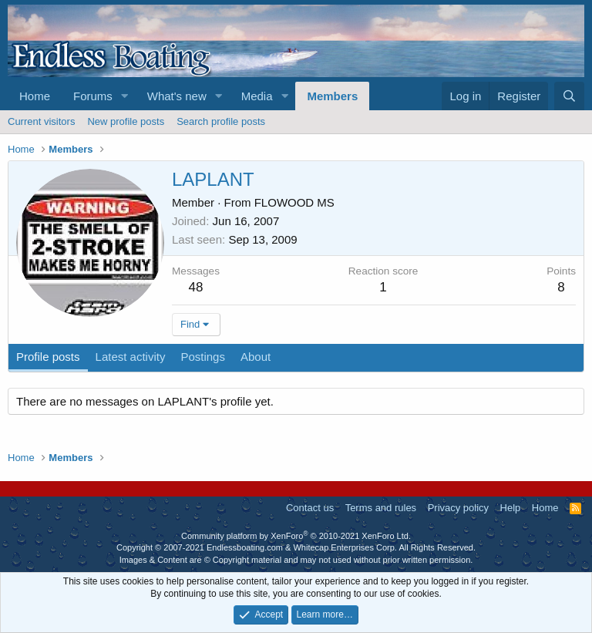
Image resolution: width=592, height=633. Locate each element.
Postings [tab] (202, 356)
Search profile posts (221, 121)
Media (257, 96)
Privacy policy (458, 507)
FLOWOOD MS (294, 202)
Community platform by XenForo (296, 535)
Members (332, 96)
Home (34, 96)
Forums (93, 96)
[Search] (569, 96)
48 (196, 287)
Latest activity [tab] (131, 356)
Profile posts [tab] (48, 356)
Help (510, 507)
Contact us (310, 507)
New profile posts (125, 121)
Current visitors (41, 121)
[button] (125, 96)
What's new (177, 96)
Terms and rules (380, 507)
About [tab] (255, 356)
